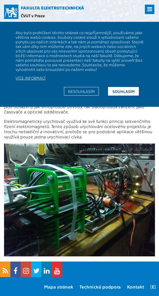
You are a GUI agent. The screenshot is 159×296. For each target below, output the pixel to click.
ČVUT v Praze (33, 15)
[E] (153, 286)
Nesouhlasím (81, 91)
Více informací (31, 78)
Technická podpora (100, 286)
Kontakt (135, 286)
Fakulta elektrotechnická (52, 7)
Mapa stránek (58, 286)
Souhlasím (123, 91)
